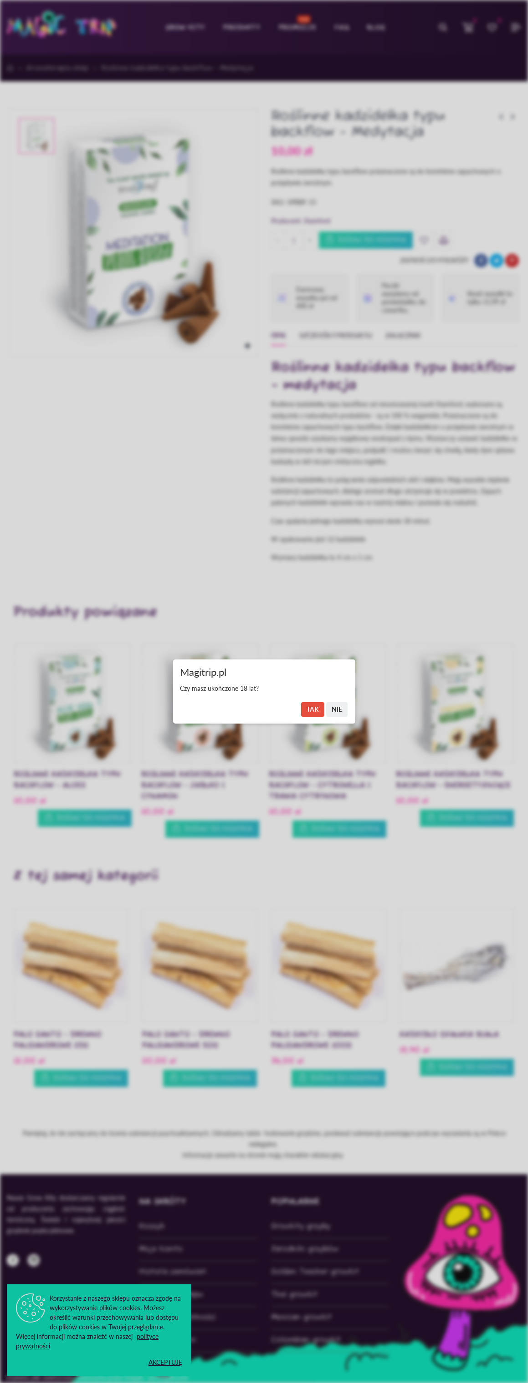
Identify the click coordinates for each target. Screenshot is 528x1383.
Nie (337, 709)
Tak (313, 709)
